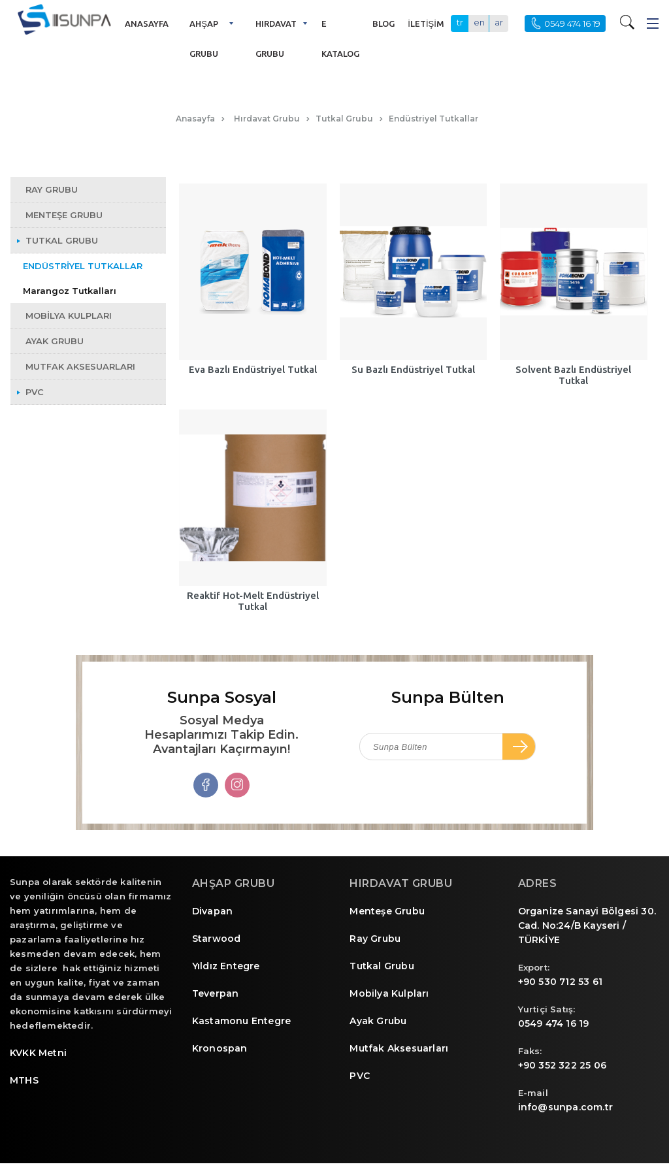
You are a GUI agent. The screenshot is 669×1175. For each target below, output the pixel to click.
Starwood (216, 938)
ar (499, 22)
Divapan (212, 911)
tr (460, 22)
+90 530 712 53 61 (560, 982)
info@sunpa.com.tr (565, 1107)
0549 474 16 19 (553, 1023)
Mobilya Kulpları (389, 993)
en (479, 22)
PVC (360, 1076)
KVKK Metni (38, 1053)
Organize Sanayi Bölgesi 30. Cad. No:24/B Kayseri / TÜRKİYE (587, 925)
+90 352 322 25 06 (562, 1065)
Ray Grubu (375, 938)
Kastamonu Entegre (241, 1021)
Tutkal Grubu (382, 966)
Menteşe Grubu (387, 911)
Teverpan (215, 993)
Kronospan (220, 1048)
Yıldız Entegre (226, 966)
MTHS (24, 1080)
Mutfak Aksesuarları (399, 1048)
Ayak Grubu (378, 1021)
